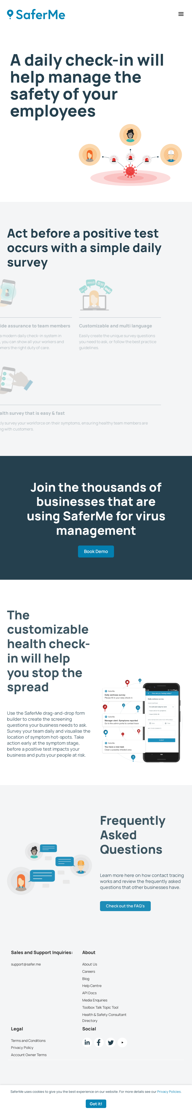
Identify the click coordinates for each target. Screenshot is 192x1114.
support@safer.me (26, 964)
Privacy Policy (22, 1047)
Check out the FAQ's (125, 906)
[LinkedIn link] (87, 1042)
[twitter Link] (111, 1042)
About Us (89, 964)
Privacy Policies (169, 1091)
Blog (85, 978)
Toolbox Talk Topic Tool (100, 1007)
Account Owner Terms (28, 1054)
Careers (88, 971)
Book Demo (96, 551)
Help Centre (92, 985)
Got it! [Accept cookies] (96, 1104)
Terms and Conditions (28, 1040)
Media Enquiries (94, 1000)
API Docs (89, 992)
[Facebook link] (99, 1042)
